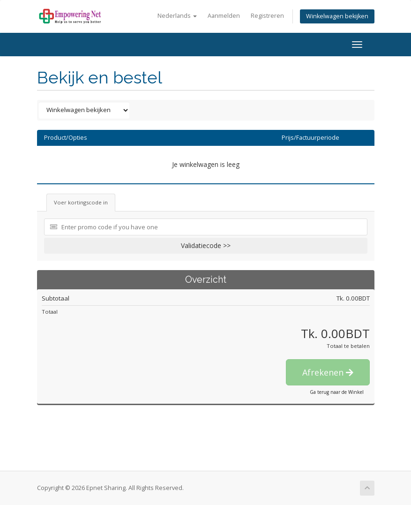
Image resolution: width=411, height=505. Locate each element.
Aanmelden (224, 16)
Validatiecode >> (206, 245)
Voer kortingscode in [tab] (81, 202)
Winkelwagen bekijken (337, 16)
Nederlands (177, 16)
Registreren (267, 16)
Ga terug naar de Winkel (337, 392)
